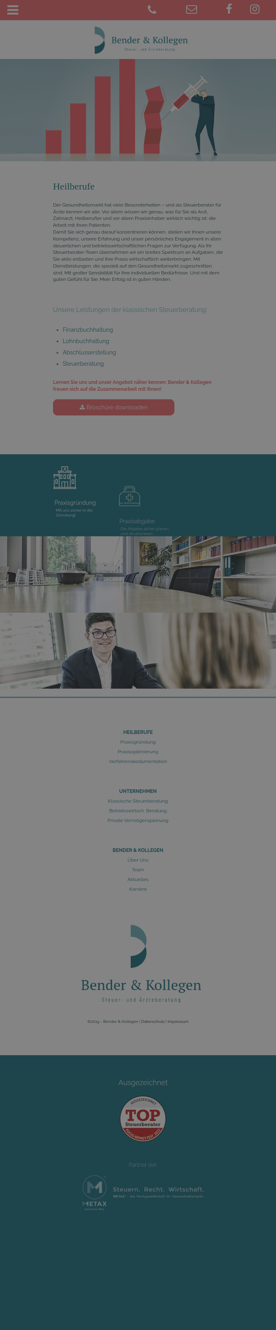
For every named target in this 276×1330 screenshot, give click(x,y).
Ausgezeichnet (143, 1091)
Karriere (137, 889)
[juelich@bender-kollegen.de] (202, 10)
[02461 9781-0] (163, 10)
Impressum (178, 1021)
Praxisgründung (137, 742)
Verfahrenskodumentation (138, 761)
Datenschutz (153, 1021)
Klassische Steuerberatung (138, 801)
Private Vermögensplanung (138, 820)
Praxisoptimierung (138, 752)
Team (138, 870)
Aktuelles (138, 879)
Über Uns (138, 860)
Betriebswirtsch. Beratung (138, 811)
